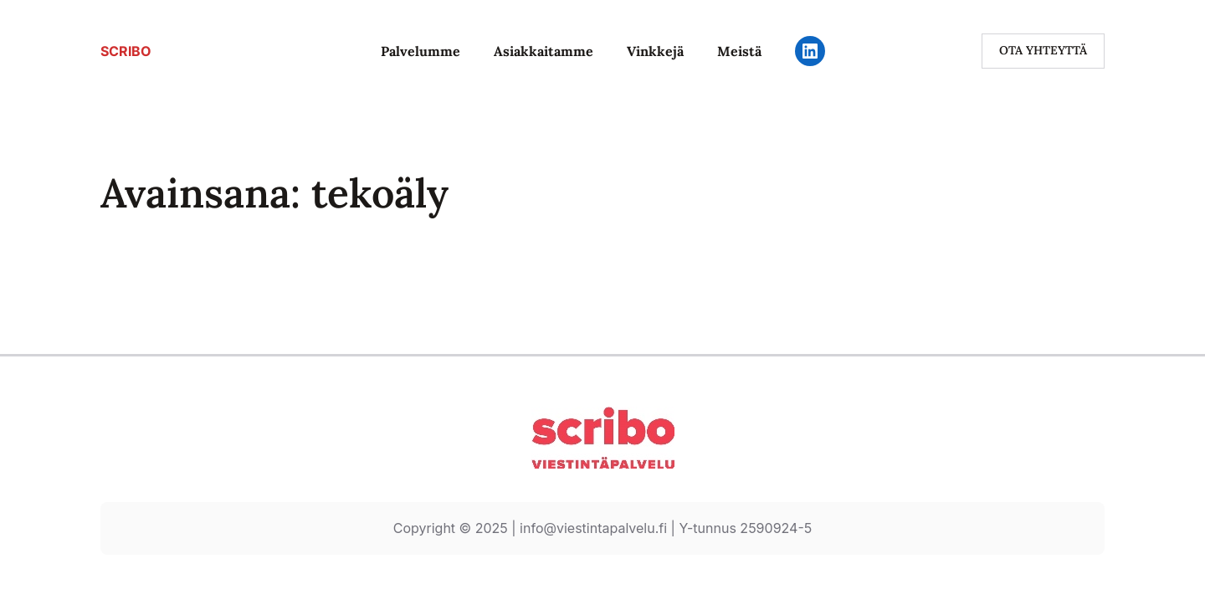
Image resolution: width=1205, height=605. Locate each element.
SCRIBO (125, 51)
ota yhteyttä (1043, 50)
